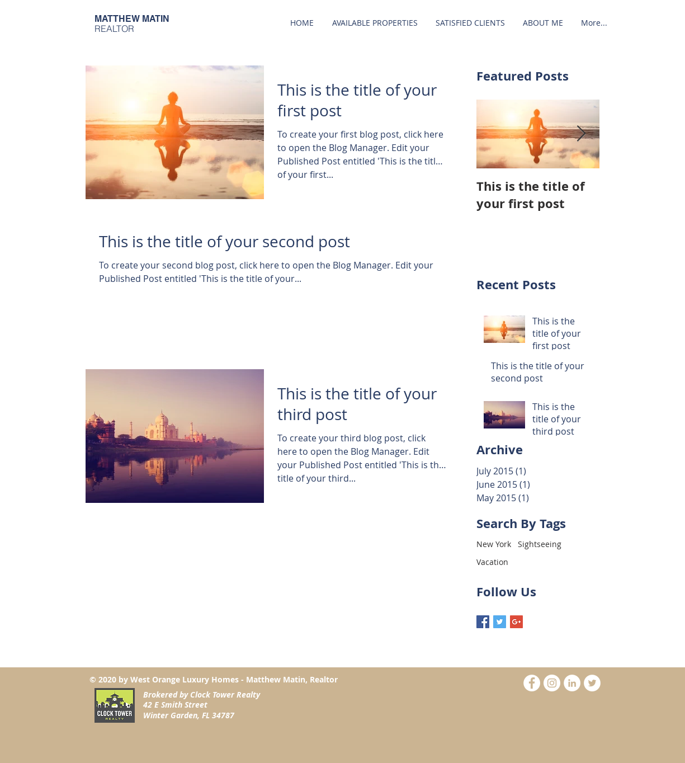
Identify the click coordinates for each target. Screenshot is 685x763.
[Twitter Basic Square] (499, 621)
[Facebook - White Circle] (531, 683)
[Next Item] (582, 134)
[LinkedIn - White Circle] (572, 683)
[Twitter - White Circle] (592, 683)
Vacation (492, 562)
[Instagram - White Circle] (552, 683)
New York (493, 544)
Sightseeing (539, 544)
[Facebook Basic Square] (482, 621)
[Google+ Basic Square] (516, 621)
